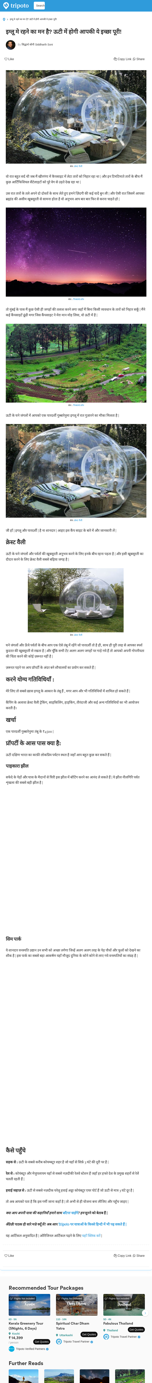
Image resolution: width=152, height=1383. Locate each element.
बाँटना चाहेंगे (70, 1213)
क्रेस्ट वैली (78, 166)
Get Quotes (42, 1341)
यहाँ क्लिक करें (91, 1235)
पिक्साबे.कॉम (78, 299)
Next (145, 1313)
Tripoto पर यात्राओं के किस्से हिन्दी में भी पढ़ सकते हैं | (92, 1224)
